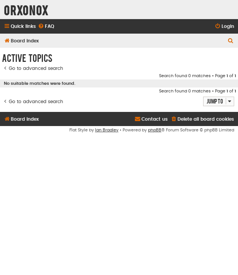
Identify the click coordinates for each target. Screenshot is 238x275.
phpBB (154, 130)
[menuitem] (46, 26)
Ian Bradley (106, 130)
